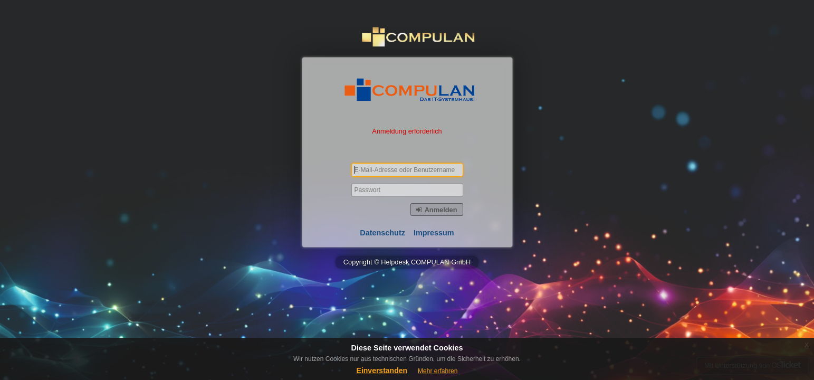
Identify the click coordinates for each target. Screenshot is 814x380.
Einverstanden (382, 370)
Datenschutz (382, 233)
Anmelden (436, 210)
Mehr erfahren (437, 371)
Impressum (433, 233)
